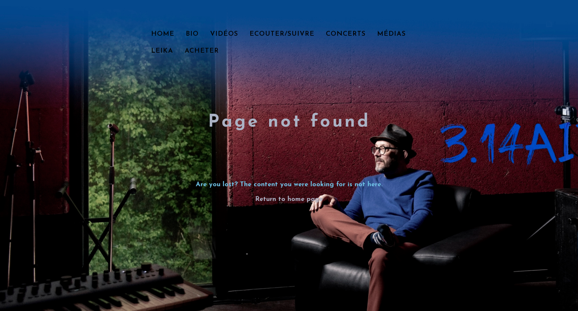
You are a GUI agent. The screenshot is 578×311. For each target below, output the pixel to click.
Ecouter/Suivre (282, 34)
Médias (391, 34)
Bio (192, 34)
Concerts (346, 34)
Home (162, 34)
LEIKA (162, 50)
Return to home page (289, 199)
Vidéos (224, 34)
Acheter (202, 50)
